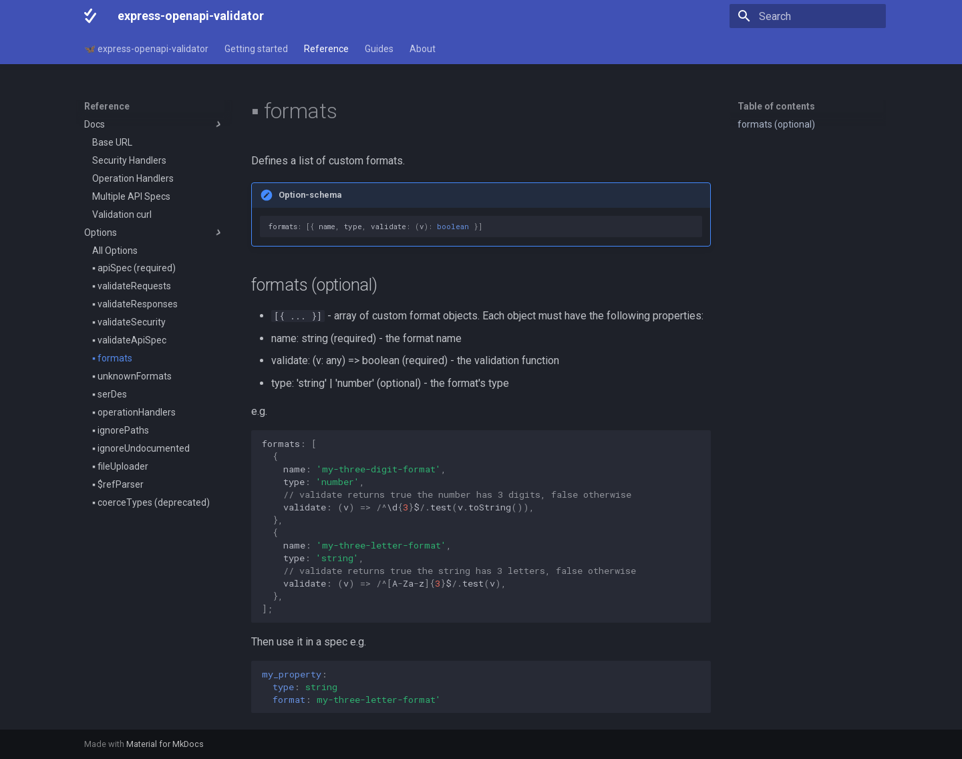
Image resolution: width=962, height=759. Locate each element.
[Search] (808, 16)
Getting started (256, 48)
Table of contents (776, 106)
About (423, 48)
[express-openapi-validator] (90, 16)
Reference (326, 48)
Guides (379, 48)
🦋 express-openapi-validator (146, 48)
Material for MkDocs (165, 744)
